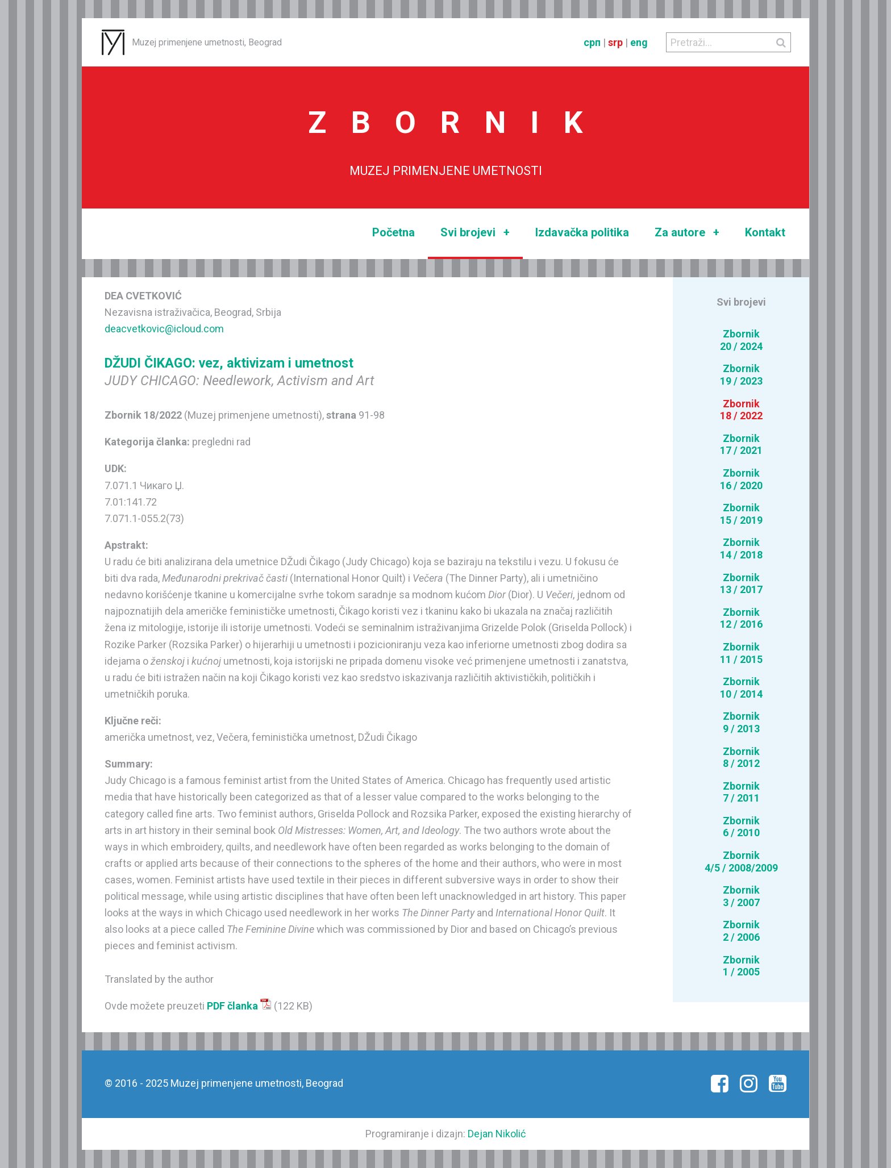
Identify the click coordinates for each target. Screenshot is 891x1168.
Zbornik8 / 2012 (741, 757)
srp (615, 42)
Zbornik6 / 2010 (741, 827)
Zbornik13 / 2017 (741, 584)
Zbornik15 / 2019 (741, 514)
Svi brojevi (475, 232)
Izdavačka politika (582, 232)
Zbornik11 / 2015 (741, 653)
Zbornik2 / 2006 (741, 931)
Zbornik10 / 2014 (741, 687)
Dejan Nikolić (497, 1134)
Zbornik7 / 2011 (741, 792)
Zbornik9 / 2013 (741, 722)
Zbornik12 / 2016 (741, 618)
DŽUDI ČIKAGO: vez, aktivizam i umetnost (229, 363)
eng (639, 42)
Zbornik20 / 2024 (741, 340)
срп (592, 42)
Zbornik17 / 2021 (741, 444)
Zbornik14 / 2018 (741, 548)
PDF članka (239, 1006)
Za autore (687, 232)
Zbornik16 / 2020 (741, 479)
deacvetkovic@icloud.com (164, 329)
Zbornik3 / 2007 (741, 896)
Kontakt (765, 232)
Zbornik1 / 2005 (741, 966)
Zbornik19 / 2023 (741, 374)
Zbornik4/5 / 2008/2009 (741, 861)
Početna (393, 232)
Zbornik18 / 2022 (741, 410)
